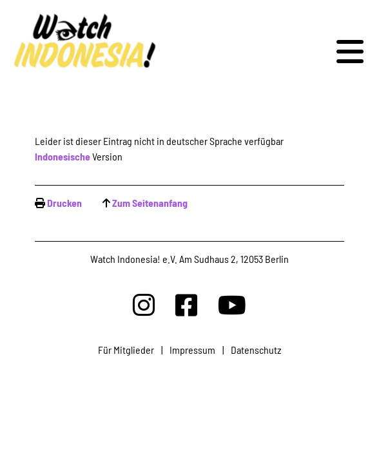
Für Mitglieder (126, 349)
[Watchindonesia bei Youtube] (232, 304)
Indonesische (62, 156)
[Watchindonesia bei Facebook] (186, 304)
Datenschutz (256, 349)
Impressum (192, 349)
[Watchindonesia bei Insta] (144, 304)
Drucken (64, 203)
